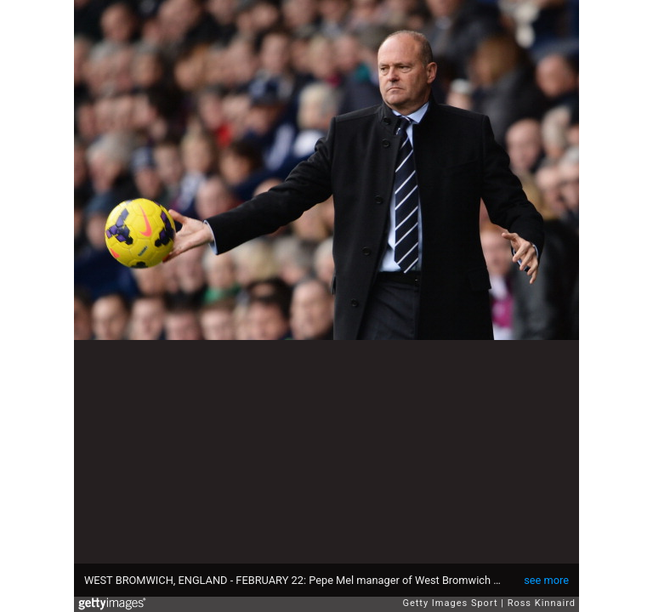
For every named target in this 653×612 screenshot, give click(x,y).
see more (546, 580)
